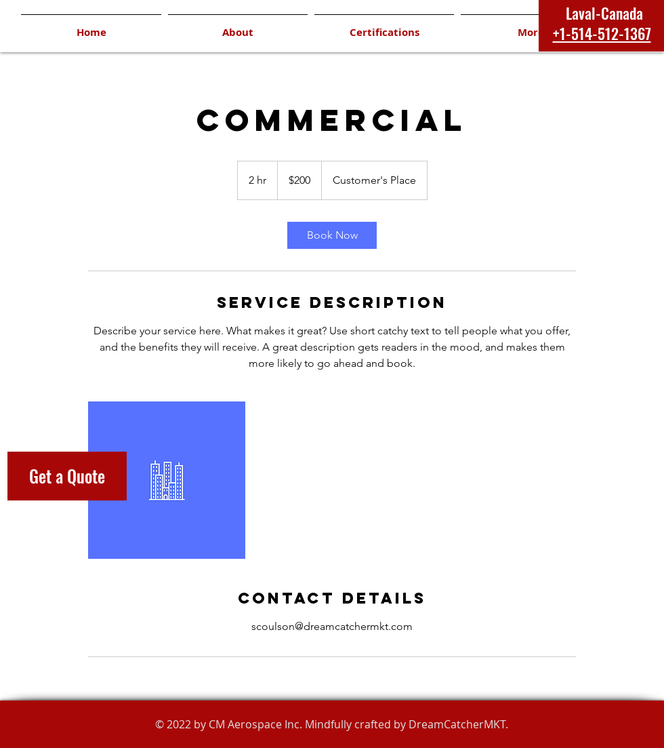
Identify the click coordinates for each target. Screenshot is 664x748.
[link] (332, 235)
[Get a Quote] (67, 476)
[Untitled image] (166, 480)
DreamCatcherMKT (457, 724)
